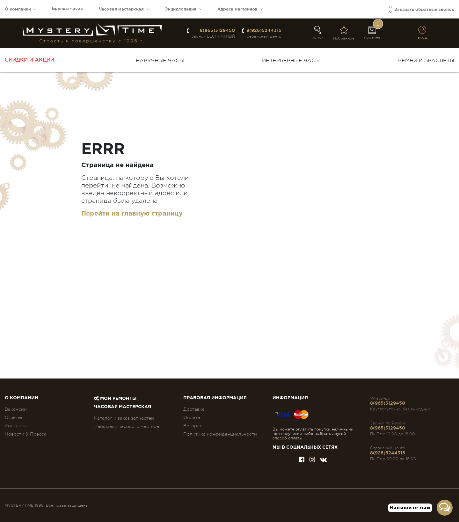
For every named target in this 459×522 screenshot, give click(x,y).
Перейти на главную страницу (132, 214)
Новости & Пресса (26, 434)
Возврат (192, 425)
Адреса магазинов (240, 9)
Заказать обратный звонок (421, 9)
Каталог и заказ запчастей (124, 418)
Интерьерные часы (291, 60)
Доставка (194, 409)
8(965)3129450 (217, 30)
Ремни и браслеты (426, 60)
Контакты (15, 425)
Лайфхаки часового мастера (126, 426)
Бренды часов (67, 9)
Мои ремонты (115, 399)
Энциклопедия (183, 9)
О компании (20, 9)
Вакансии (16, 409)
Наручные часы (160, 60)
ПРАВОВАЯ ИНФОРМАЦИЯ (215, 398)
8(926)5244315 (263, 30)
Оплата (191, 417)
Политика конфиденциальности (220, 434)
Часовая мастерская (124, 9)
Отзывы (13, 417)
